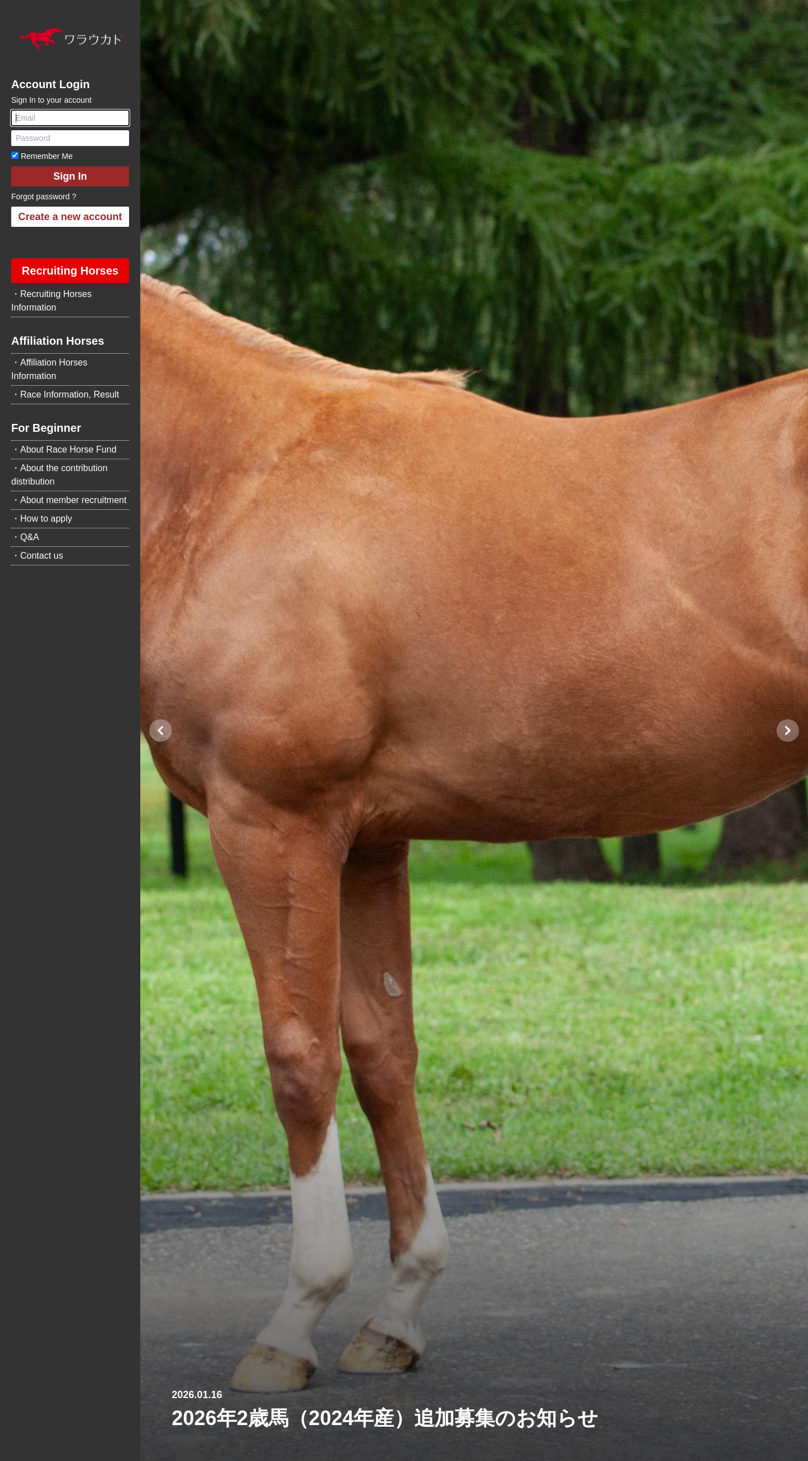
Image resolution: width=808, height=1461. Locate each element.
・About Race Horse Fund (64, 449)
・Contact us (37, 555)
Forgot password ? (43, 196)
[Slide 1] (460, 1446)
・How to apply (41, 518)
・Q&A (25, 537)
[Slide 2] (474, 1446)
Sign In (70, 176)
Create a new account (70, 216)
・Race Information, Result (65, 394)
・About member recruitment (68, 500)
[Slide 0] (447, 1446)
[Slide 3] (487, 1446)
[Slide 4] (501, 1446)
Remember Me (41, 156)
